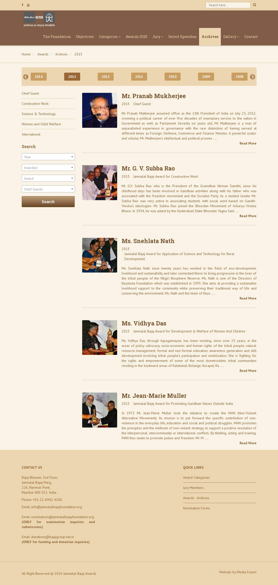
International (31, 134)
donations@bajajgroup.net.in (52, 537)
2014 (39, 76)
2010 (173, 76)
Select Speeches (182, 36)
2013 (78, 54)
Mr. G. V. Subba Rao (148, 168)
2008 (240, 76)
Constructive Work (35, 103)
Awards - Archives (196, 498)
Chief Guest (30, 93)
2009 (206, 76)
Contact (251, 36)
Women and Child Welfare (41, 124)
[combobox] (48, 156)
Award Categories (196, 477)
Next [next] (252, 76)
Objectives (85, 36)
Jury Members (193, 487)
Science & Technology (39, 114)
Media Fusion (247, 572)
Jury (157, 36)
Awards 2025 (136, 36)
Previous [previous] (25, 76)
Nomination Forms (196, 508)
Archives (210, 36)
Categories (110, 36)
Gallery (231, 36)
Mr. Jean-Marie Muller (154, 395)
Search (48, 201)
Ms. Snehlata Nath (148, 241)
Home (26, 54)
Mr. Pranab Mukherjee (154, 96)
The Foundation (57, 36)
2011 (139, 76)
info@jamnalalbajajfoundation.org (56, 507)
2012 (106, 76)
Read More (248, 143)
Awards (42, 54)
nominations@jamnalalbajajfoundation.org (62, 517)
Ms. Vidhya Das (144, 323)
